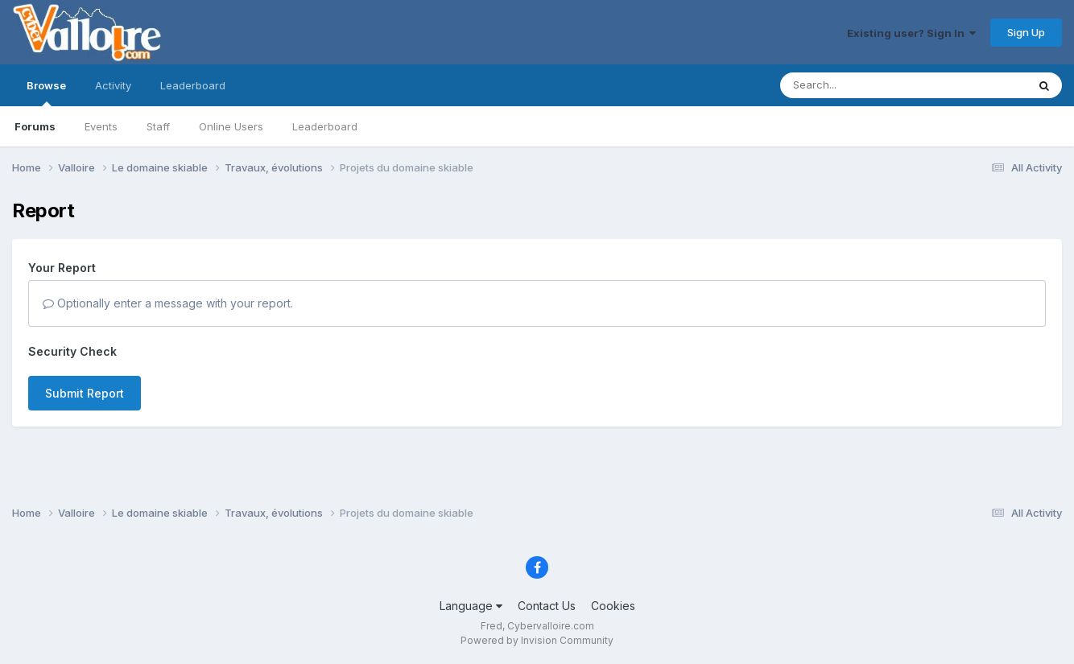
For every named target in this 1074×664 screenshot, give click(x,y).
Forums (35, 126)
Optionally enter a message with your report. (168, 303)
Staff (158, 126)
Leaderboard (324, 126)
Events (101, 126)
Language (471, 605)
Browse (46, 92)
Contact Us (547, 605)
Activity (113, 85)
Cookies (613, 605)
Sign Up (1026, 32)
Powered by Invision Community (537, 640)
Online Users (231, 126)
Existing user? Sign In (911, 33)
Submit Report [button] (84, 393)
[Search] (859, 85)
